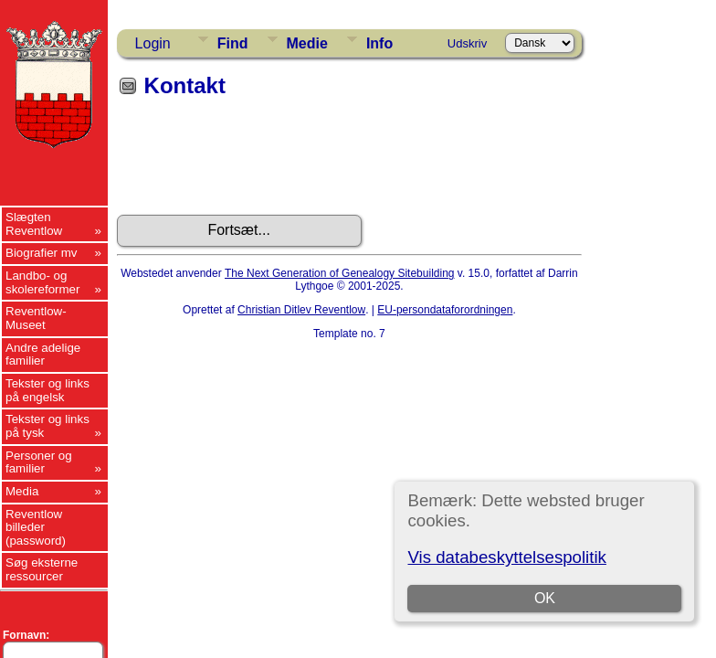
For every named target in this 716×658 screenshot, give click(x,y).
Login (153, 43)
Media (21, 491)
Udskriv (467, 43)
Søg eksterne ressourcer (41, 569)
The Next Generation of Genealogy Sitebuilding (340, 273)
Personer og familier (38, 462)
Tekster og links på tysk (47, 426)
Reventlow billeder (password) (35, 527)
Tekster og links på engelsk (47, 390)
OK (544, 598)
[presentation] (256, 162)
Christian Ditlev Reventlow (301, 309)
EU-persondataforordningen (444, 309)
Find (232, 43)
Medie (307, 43)
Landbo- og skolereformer (42, 282)
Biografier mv (41, 253)
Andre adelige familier (42, 354)
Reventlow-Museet (36, 318)
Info (379, 43)
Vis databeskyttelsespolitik (506, 557)
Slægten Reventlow (33, 224)
